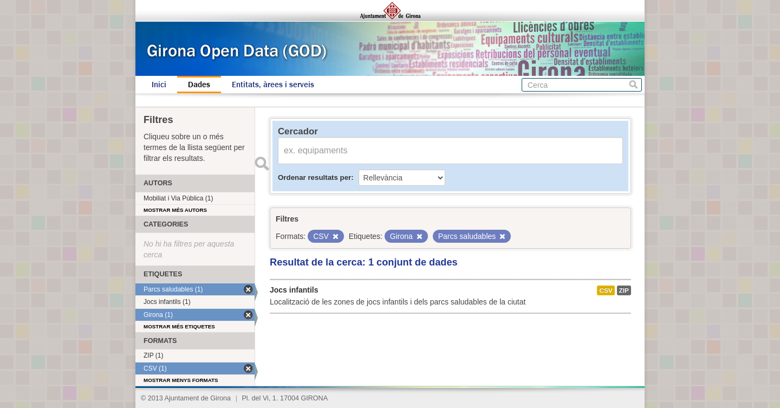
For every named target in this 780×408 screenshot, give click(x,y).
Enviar (261, 164)
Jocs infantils (294, 290)
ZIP (624, 290)
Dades (199, 84)
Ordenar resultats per (314, 177)
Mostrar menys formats (181, 380)
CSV (605, 290)
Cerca (633, 84)
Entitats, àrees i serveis (273, 84)
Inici (159, 84)
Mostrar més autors (175, 210)
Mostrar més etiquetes (179, 326)
